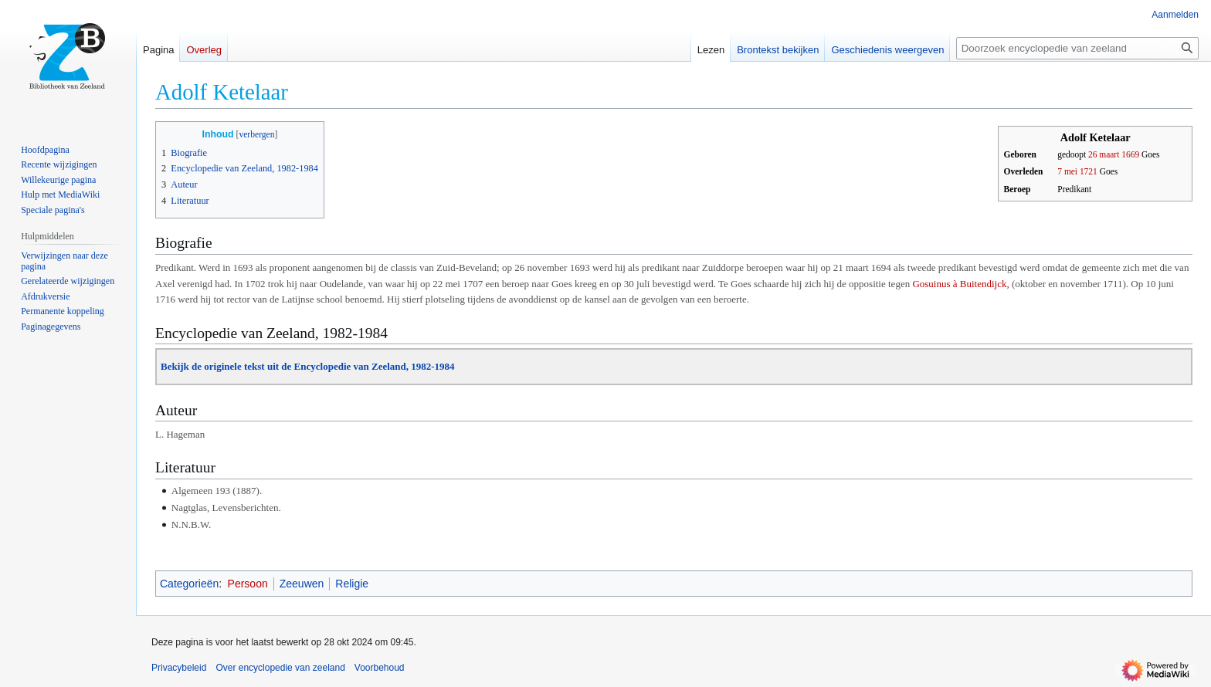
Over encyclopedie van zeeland (279, 667)
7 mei (1067, 171)
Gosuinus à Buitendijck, (960, 283)
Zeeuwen (302, 583)
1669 (1130, 154)
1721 (1088, 171)
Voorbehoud (379, 667)
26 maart (1103, 154)
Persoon (248, 583)
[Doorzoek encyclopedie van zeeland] (1077, 48)
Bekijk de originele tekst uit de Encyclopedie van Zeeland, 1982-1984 (308, 366)
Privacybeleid (178, 667)
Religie (351, 583)
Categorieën (189, 583)
